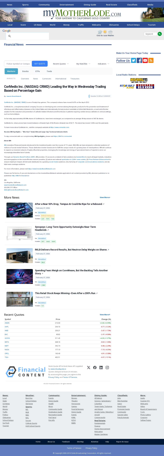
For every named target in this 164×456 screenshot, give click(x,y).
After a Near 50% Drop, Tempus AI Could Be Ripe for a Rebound (69, 204)
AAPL (7, 327)
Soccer (28, 420)
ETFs (37, 71)
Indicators (102, 63)
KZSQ (73, 420)
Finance (97, 426)
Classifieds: (122, 395)
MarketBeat (42, 212)
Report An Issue (122, 442)
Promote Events (123, 409)
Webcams (96, 25)
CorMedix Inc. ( (9, 102)
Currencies (46, 78)
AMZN (7, 323)
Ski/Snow (29, 404)
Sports (25, 4)
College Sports (31, 423)
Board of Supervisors (148, 409)
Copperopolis (100, 417)
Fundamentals (100, 423)
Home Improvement (102, 429)
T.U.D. (142, 412)
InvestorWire (80, 157)
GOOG (7, 338)
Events (51, 398)
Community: (54, 395)
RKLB (43, 262)
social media (53, 162)
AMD (6, 330)
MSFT (7, 346)
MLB (27, 412)
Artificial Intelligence (47, 215)
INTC (43, 241)
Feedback (66, 442)
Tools (49, 71)
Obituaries (114, 25)
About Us (51, 442)
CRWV (43, 285)
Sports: (29, 406)
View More (104, 197)
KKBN (73, 423)
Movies (74, 398)
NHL (27, 418)
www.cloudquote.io (58, 369)
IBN (5, 145)
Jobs (119, 398)
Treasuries (74, 78)
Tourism (152, 25)
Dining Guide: (101, 395)
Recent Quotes (59, 63)
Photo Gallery (145, 415)
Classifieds (132, 4)
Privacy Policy (53, 377)
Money (66, 25)
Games (74, 406)
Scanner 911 (145, 401)
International (60, 78)
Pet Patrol (52, 417)
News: (5, 395)
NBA (27, 415)
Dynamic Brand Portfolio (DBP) (24, 157)
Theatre (74, 401)
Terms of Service (74, 448)
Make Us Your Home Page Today (132, 53)
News (9, 4)
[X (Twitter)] (88, 372)
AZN (43, 219)
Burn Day (29, 398)
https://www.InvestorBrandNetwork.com (42, 169)
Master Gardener (101, 434)
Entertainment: (78, 395)
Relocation (99, 431)
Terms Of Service (70, 377)
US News (38, 25)
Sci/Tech (6, 423)
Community (44, 4)
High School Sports (33, 426)
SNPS (53, 241)
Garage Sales (122, 415)
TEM (52, 219)
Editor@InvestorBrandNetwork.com (16, 190)
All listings (98, 398)
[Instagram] (107, 372)
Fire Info (52, 420)
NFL (27, 409)
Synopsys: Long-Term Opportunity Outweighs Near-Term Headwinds (65, 228)
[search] (27, 36)
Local (10, 25)
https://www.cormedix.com (59, 127)
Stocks (25, 71)
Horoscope (75, 404)
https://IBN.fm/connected (63, 136)
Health (51, 404)
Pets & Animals (123, 417)
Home (38, 442)
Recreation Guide (55, 415)
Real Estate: (100, 420)
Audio (142, 398)
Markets (11, 71)
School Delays (133, 25)
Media (150, 4)
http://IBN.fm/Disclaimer (20, 176)
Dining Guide (90, 4)
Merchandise (122, 401)
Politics (5, 415)
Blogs (51, 406)
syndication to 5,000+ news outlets (74, 159)
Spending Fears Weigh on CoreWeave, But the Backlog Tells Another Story (71, 272)
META (7, 342)
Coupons (143, 417)
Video (142, 406)
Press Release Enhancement (99, 159)
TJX (43, 306)
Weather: (30, 395)
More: (143, 395)
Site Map (80, 442)
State (23, 25)
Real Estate (111, 4)
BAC (6, 334)
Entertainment (67, 4)
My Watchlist (81, 63)
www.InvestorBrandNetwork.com (15, 185)
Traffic (81, 25)
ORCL (7, 353)
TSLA (6, 357)
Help (107, 442)
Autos (119, 404)
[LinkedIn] (101, 372)
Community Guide (55, 409)
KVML (73, 417)
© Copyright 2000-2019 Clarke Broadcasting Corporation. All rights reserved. (82, 453)
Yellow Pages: (145, 420)
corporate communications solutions (91, 162)
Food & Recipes (77, 409)
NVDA (48, 241)
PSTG (47, 219)
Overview (25, 78)
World (52, 25)
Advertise (94, 442)
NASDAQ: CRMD (20, 102)
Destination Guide (55, 412)
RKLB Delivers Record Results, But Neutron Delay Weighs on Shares (72, 249)
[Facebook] (95, 372)
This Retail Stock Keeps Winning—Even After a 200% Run (66, 293)
